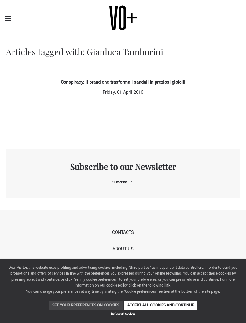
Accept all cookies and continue (160, 305)
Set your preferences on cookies (85, 305)
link (167, 285)
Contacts (123, 232)
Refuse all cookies (123, 313)
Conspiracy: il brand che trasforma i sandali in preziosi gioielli (123, 82)
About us (123, 249)
